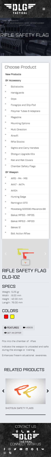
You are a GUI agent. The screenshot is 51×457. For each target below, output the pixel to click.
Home (4, 21)
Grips (13, 99)
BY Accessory (13, 81)
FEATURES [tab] (11, 328)
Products (14, 21)
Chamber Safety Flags (23, 166)
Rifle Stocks (17, 142)
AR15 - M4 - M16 (19, 179)
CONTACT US (25, 427)
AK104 (14, 191)
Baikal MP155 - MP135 (26, 23)
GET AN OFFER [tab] (12, 333)
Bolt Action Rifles (20, 234)
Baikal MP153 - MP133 (22, 221)
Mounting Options (20, 124)
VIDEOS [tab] (28, 328)
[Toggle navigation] (44, 9)
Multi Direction (19, 130)
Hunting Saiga (18, 197)
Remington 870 (19, 203)
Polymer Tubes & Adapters (25, 111)
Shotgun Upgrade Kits (23, 154)
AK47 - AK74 (17, 185)
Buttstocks (17, 87)
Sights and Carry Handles (25, 148)
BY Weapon (12, 23)
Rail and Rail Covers (22, 160)
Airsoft (14, 136)
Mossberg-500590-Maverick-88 (28, 209)
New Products (13, 75)
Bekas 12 (16, 228)
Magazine (16, 117)
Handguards (17, 93)
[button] (5, 254)
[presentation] (3, 391)
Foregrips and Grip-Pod (23, 105)
